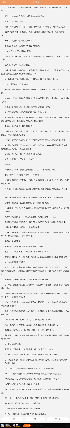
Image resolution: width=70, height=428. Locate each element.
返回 (4, 2)
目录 (35, 419)
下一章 (57, 419)
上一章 (12, 419)
